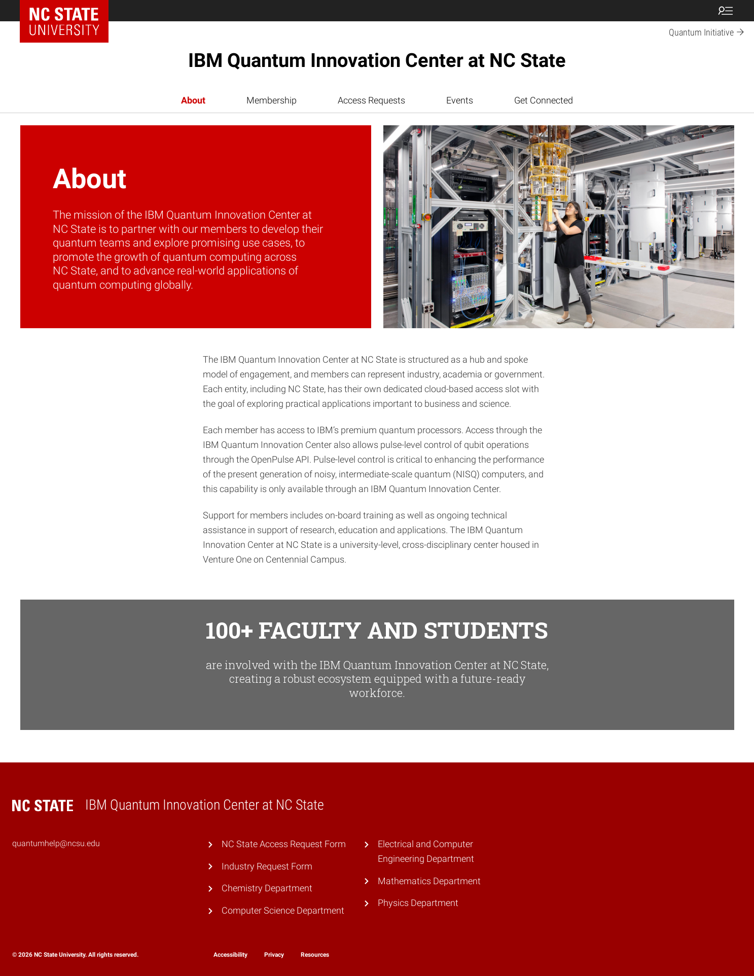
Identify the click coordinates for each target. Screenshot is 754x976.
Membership (271, 100)
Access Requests (371, 100)
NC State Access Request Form (284, 844)
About (193, 100)
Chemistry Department (267, 888)
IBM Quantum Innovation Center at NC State (377, 60)
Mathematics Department (429, 881)
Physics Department (418, 902)
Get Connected (543, 100)
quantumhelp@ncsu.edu (56, 843)
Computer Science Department (283, 910)
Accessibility (230, 954)
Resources (315, 954)
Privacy (274, 954)
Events (459, 100)
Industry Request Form (267, 866)
